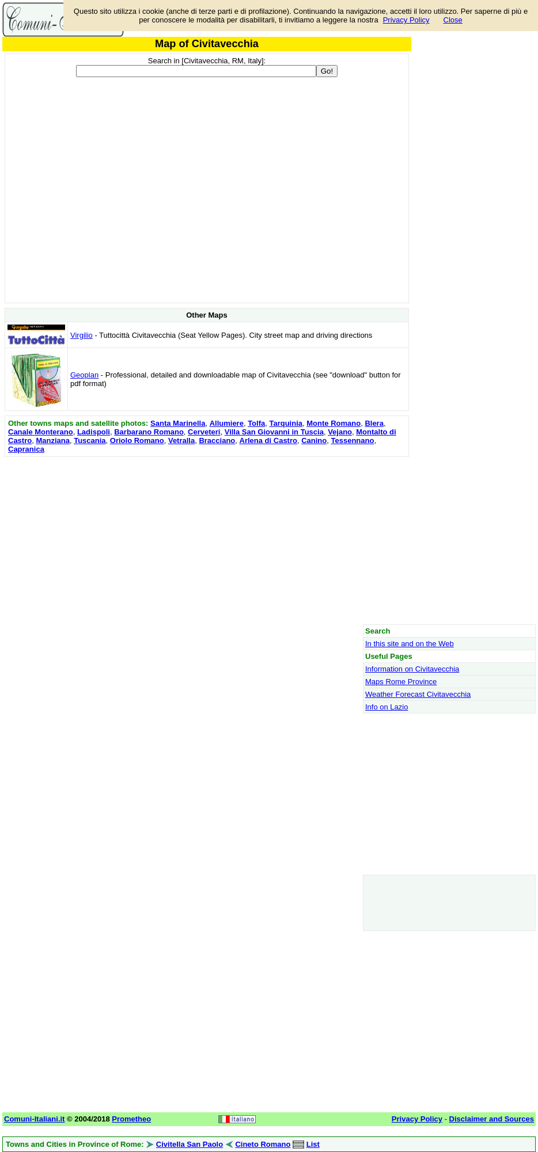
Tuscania (89, 440)
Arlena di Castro (268, 440)
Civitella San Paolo (189, 1144)
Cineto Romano (262, 1144)
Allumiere (227, 423)
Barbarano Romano (149, 432)
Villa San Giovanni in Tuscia (274, 432)
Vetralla (181, 440)
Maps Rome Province (401, 681)
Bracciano (217, 440)
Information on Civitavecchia (412, 669)
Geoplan (84, 375)
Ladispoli (93, 432)
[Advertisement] (206, 540)
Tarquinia (285, 423)
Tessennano (352, 440)
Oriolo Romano (137, 440)
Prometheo (131, 1119)
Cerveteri (204, 432)
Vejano (340, 432)
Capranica (26, 449)
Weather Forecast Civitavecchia (418, 694)
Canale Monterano (40, 432)
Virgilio (81, 335)
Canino (314, 440)
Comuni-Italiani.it (34, 1119)
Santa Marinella (177, 423)
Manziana (53, 440)
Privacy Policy (406, 20)
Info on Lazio (386, 707)
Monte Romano (333, 423)
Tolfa (256, 423)
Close (453, 20)
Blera (374, 423)
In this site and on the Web (409, 643)
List (313, 1144)
